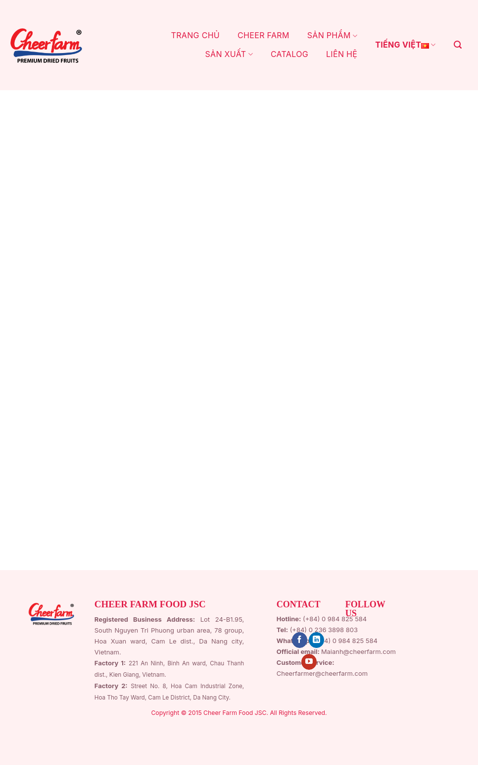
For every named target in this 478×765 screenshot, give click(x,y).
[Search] (458, 45)
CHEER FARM (263, 35)
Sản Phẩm (332, 35)
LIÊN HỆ (341, 54)
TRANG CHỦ (195, 35)
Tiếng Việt (405, 45)
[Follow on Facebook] (299, 640)
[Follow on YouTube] (309, 662)
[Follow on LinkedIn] (316, 640)
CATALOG (289, 54)
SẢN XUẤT (228, 54)
